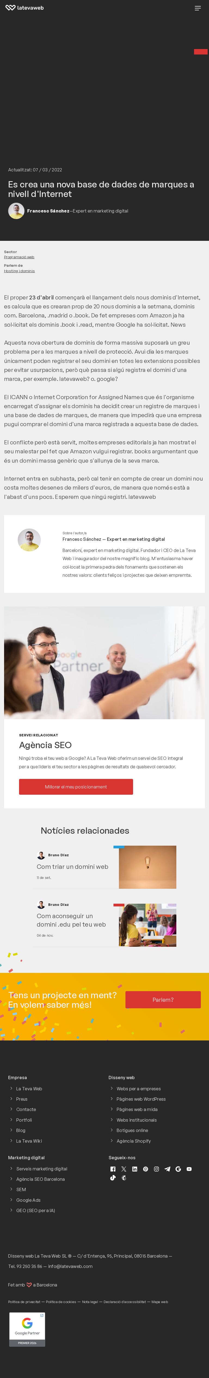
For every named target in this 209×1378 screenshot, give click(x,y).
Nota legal (90, 1302)
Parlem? (163, 999)
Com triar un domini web (72, 866)
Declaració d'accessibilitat (125, 1302)
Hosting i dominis (19, 270)
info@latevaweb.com (70, 1266)
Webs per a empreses (139, 1088)
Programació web (19, 256)
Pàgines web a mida (137, 1109)
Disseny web (21, 1256)
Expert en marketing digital (136, 539)
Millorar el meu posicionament (76, 787)
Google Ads (28, 1200)
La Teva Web (29, 1088)
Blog (20, 1130)
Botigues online (132, 1130)
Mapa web (160, 1302)
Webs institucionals (137, 1120)
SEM (21, 1189)
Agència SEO (45, 744)
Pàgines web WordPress (141, 1099)
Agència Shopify (134, 1141)
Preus (22, 1099)
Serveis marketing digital (41, 1168)
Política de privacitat (24, 1302)
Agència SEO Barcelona (40, 1179)
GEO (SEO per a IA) (35, 1210)
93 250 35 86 (29, 1266)
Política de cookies (61, 1302)
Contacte (26, 1109)
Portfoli (24, 1120)
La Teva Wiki (29, 1141)
